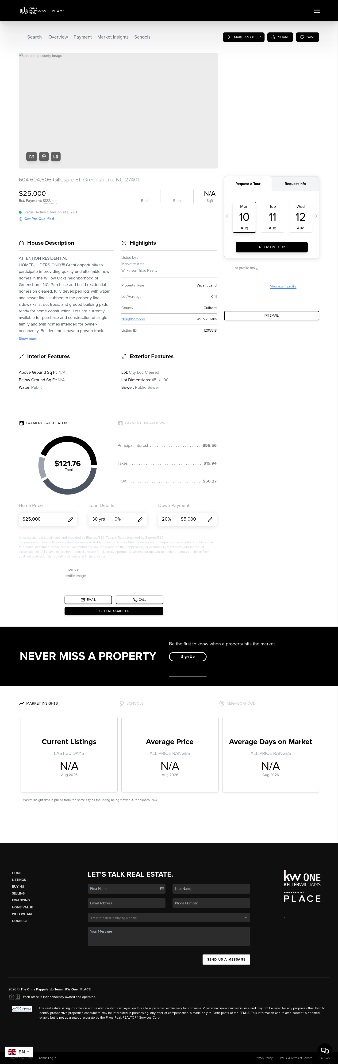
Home (17, 873)
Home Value (22, 907)
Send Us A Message (226, 960)
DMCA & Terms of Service (295, 1058)
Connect (20, 921)
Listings (19, 880)
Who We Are (22, 914)
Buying (18, 887)
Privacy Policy (264, 1058)
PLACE (85, 989)
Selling (18, 893)
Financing (21, 900)
